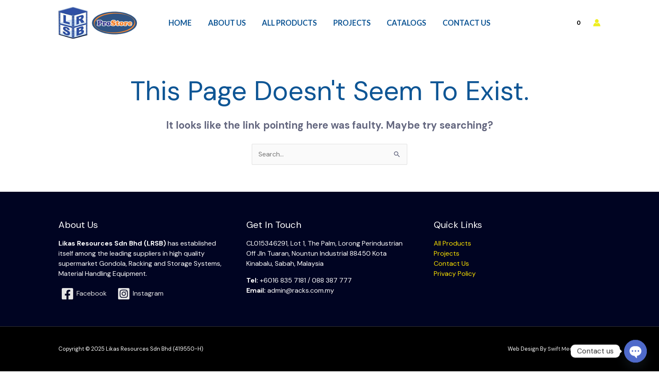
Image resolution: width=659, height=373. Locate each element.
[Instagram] (140, 295)
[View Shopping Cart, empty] (560, 23)
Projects (446, 254)
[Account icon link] (597, 23)
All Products (452, 244)
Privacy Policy (455, 274)
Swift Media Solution (574, 350)
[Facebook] (84, 295)
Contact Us (451, 264)
